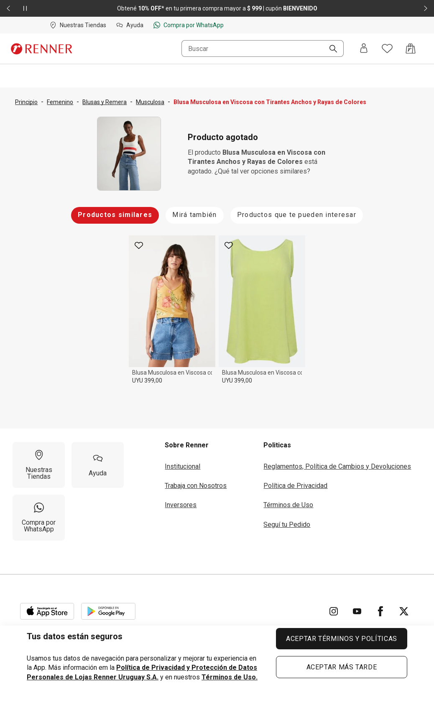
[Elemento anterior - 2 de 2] (8, 8)
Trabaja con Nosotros (196, 486)
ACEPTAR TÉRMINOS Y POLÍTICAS (341, 639)
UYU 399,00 (147, 380)
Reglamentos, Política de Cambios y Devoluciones (337, 466)
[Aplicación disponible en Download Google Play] (108, 611)
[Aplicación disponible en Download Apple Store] (47, 611)
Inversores (181, 505)
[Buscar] (330, 49)
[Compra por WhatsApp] (39, 518)
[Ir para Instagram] (334, 611)
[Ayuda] (97, 465)
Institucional (182, 466)
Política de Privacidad (295, 486)
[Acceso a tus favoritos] (387, 48)
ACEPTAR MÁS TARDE (341, 667)
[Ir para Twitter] (404, 611)
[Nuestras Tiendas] (39, 465)
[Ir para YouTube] (357, 611)
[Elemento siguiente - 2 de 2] (425, 8)
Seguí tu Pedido (286, 524)
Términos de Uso (288, 505)
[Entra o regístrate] (364, 48)
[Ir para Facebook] (380, 611)
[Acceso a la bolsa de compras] (411, 48)
